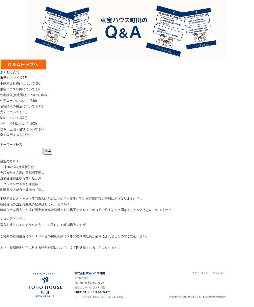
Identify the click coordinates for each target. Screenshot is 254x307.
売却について (9, 112)
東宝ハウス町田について (17, 89)
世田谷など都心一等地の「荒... (22, 190)
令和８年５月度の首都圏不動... (22, 172)
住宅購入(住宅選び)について (20, 95)
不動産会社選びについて (17, 83)
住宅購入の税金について (17, 106)
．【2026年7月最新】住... (18, 167)
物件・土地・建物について (19, 129)
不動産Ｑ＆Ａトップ (14, 198)
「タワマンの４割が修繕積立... (22, 184)
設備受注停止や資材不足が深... (22, 178)
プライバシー (219, 273)
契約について (9, 117)
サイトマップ (200, 273)
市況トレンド (9, 77)
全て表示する (9, 135)
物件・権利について (14, 123)
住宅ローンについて (14, 100)
